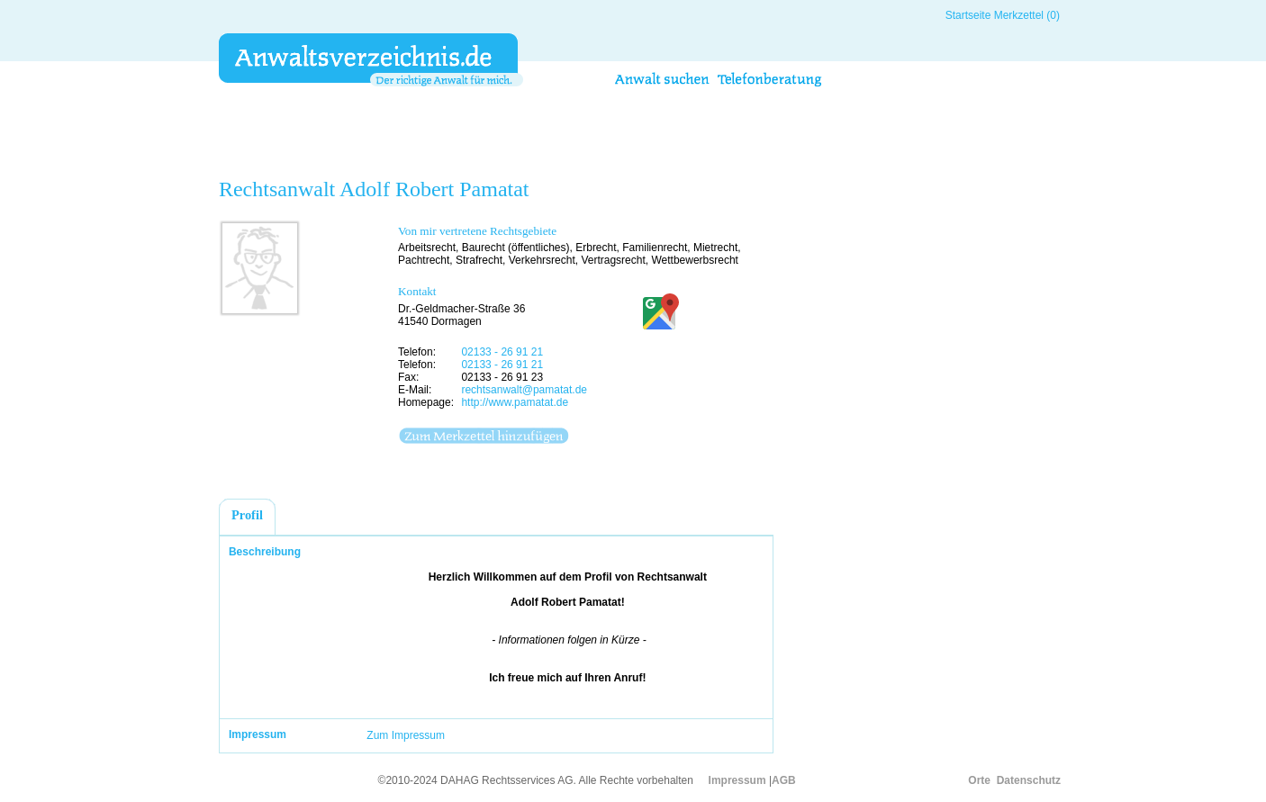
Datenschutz (1029, 780)
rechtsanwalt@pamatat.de (524, 389)
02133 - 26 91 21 (502, 352)
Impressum (737, 780)
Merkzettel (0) (1027, 15)
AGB (784, 780)
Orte (979, 780)
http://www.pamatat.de (514, 402)
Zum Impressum (405, 735)
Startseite (968, 15)
